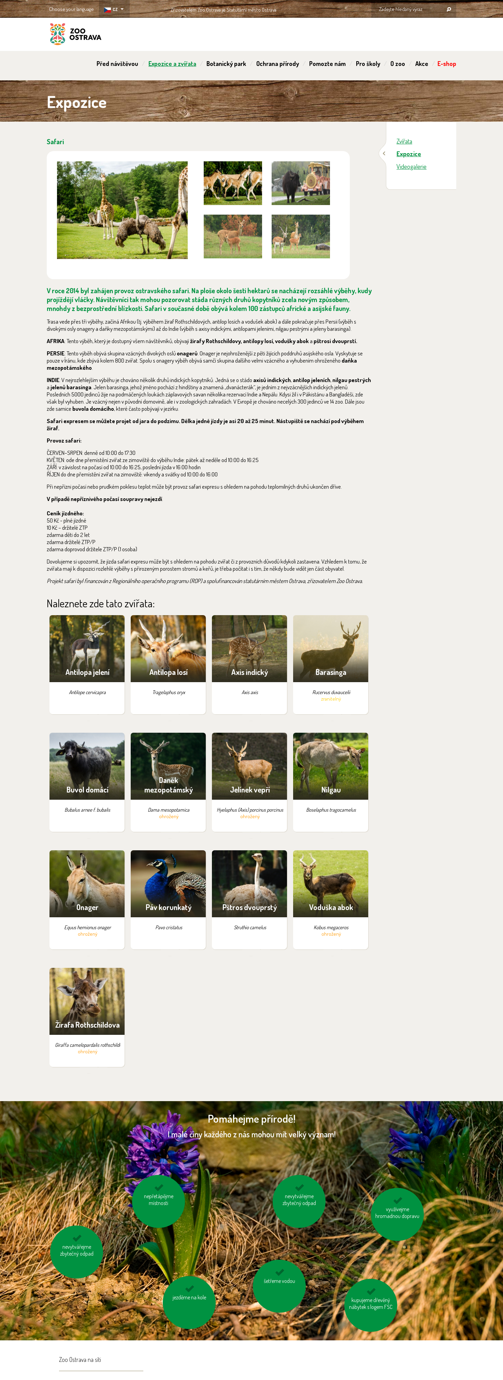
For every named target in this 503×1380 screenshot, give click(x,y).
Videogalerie (412, 166)
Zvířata (404, 141)
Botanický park (226, 63)
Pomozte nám (327, 63)
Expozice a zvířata (172, 63)
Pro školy (368, 63)
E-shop (446, 63)
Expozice (409, 153)
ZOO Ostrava (75, 35)
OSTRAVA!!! (306, 8)
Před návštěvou (117, 63)
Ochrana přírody (277, 63)
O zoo (397, 63)
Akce (421, 63)
